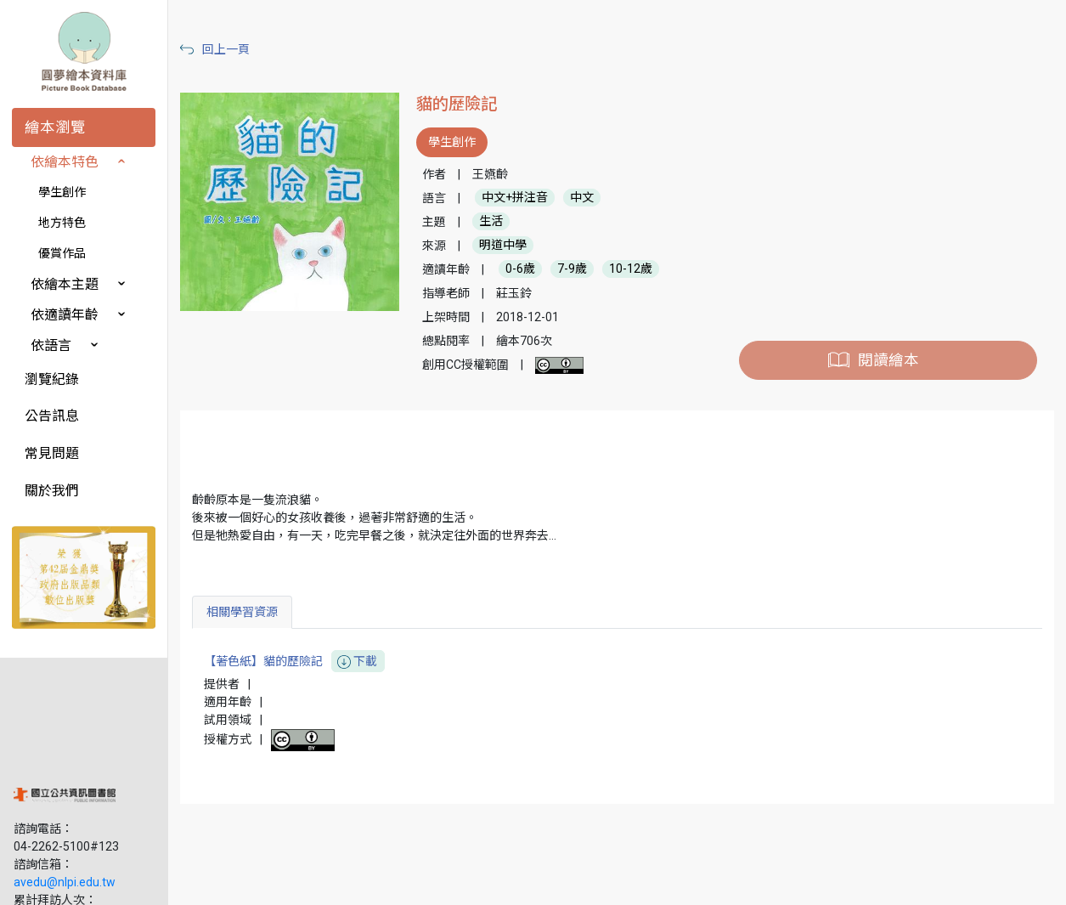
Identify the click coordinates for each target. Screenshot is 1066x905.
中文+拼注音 (515, 198)
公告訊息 (52, 416)
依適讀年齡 (65, 315)
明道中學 (503, 245)
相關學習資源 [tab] (243, 612)
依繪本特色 (65, 162)
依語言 (51, 345)
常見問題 (52, 453)
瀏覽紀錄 (52, 379)
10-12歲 (631, 269)
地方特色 (62, 222)
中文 (583, 198)
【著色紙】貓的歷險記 (296, 661)
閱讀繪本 (888, 360)
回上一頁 (227, 49)
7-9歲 (573, 269)
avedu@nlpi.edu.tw (65, 772)
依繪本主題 (65, 284)
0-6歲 (521, 269)
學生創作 (62, 192)
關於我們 (52, 491)
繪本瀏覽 (55, 127)
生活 (492, 222)
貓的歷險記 (457, 104)
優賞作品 (62, 253)
